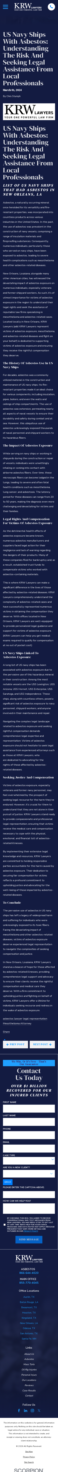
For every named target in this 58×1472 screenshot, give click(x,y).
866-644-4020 (29, 1272)
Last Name (9, 1115)
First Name (9, 1102)
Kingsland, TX (29, 1317)
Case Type (9, 1155)
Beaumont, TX (29, 1307)
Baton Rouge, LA (29, 1302)
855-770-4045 (29, 1282)
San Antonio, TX (29, 1333)
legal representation (35, 1018)
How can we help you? (17, 1201)
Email (6, 1142)
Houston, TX (29, 1312)
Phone (7, 1129)
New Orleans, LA (29, 1323)
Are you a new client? (16, 1167)
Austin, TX (28, 1296)
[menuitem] (29, 1451)
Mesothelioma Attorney (17, 1023)
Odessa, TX (29, 1328)
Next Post (42, 1044)
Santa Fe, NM (29, 1338)
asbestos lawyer (12, 1018)
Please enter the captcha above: (23, 1187)
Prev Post (15, 1044)
